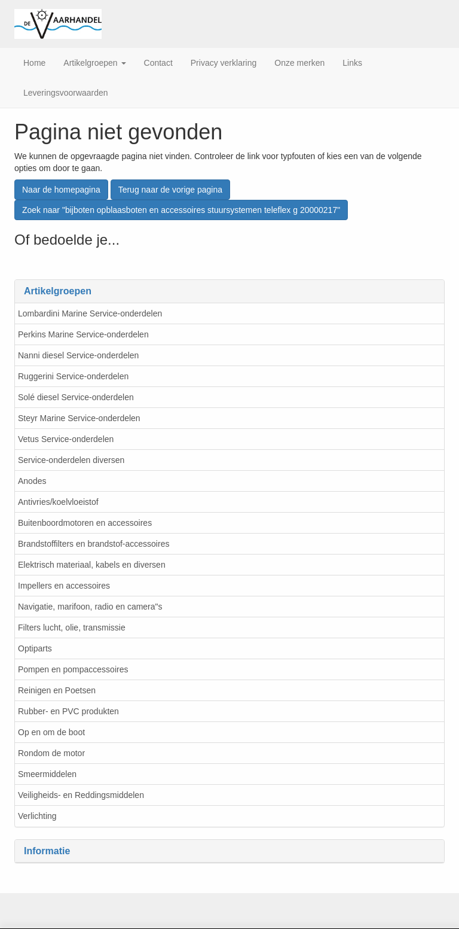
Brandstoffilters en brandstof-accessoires (93, 544)
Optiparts (35, 648)
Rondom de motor (51, 753)
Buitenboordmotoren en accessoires (85, 523)
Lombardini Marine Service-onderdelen (90, 313)
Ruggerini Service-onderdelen (73, 376)
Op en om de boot (51, 732)
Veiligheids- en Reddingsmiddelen (81, 795)
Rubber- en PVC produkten (68, 711)
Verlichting (37, 816)
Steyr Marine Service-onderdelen (79, 418)
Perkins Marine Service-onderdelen (83, 334)
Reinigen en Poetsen (57, 690)
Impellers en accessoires (64, 585)
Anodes (32, 481)
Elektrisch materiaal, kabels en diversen (92, 564)
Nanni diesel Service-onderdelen (78, 355)
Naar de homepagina (61, 189)
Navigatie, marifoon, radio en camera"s (90, 606)
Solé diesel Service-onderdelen (76, 397)
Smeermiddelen (47, 774)
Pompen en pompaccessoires (73, 669)
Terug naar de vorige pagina (170, 189)
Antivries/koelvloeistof (58, 502)
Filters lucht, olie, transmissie (72, 627)
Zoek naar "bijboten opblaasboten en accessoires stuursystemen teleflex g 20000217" (181, 210)
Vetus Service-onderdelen (66, 439)
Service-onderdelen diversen (71, 460)
